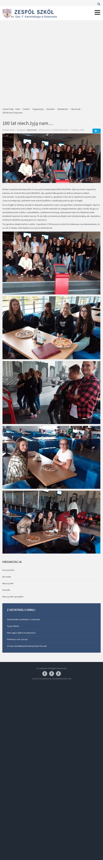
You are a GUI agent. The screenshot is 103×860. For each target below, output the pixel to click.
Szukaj (99, 4)
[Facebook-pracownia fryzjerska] (51, 673)
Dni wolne (6, 576)
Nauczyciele (8, 583)
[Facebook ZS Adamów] (44, 673)
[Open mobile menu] (97, 12)
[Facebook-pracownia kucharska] (58, 673)
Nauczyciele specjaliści (13, 596)
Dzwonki (6, 590)
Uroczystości (8, 570)
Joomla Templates (40, 678)
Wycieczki (32, 129)
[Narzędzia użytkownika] (96, 131)
